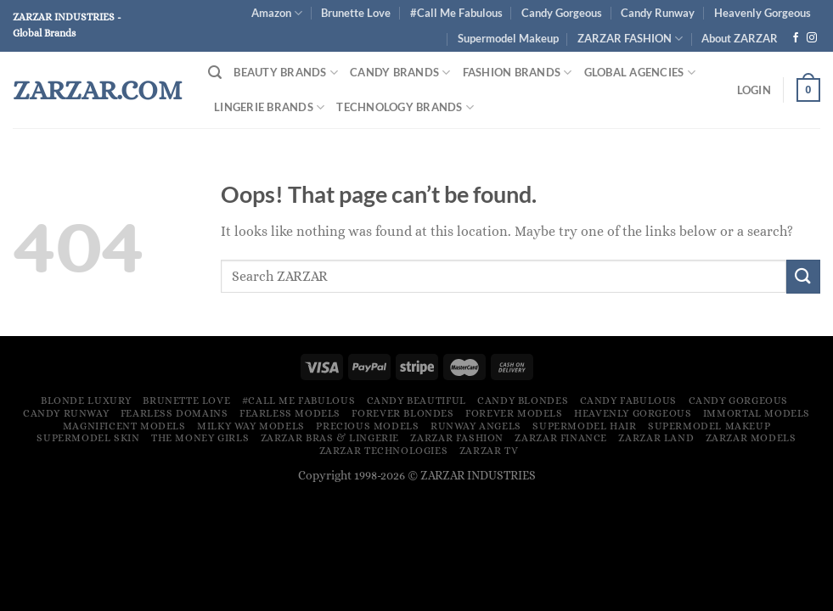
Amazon (276, 13)
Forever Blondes (402, 413)
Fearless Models (290, 413)
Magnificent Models (124, 426)
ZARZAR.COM (97, 90)
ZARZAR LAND (656, 438)
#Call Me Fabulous (456, 13)
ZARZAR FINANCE (561, 438)
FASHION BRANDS (517, 72)
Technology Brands (405, 107)
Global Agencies (639, 72)
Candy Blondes (522, 400)
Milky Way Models (251, 426)
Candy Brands (400, 72)
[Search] (215, 72)
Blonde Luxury (86, 400)
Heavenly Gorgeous (762, 13)
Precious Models (367, 426)
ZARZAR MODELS (751, 438)
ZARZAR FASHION (630, 39)
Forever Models (514, 413)
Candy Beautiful (416, 400)
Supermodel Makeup (508, 38)
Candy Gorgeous (561, 13)
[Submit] (803, 276)
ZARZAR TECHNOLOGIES (383, 451)
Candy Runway (658, 13)
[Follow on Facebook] (796, 38)
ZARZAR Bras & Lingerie (330, 438)
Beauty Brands (286, 72)
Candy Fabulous (629, 400)
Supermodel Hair (584, 426)
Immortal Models (756, 413)
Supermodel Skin (88, 438)
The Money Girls (200, 438)
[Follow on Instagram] (812, 38)
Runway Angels (476, 426)
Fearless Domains (174, 413)
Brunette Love (356, 13)
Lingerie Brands (269, 107)
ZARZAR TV (489, 451)
